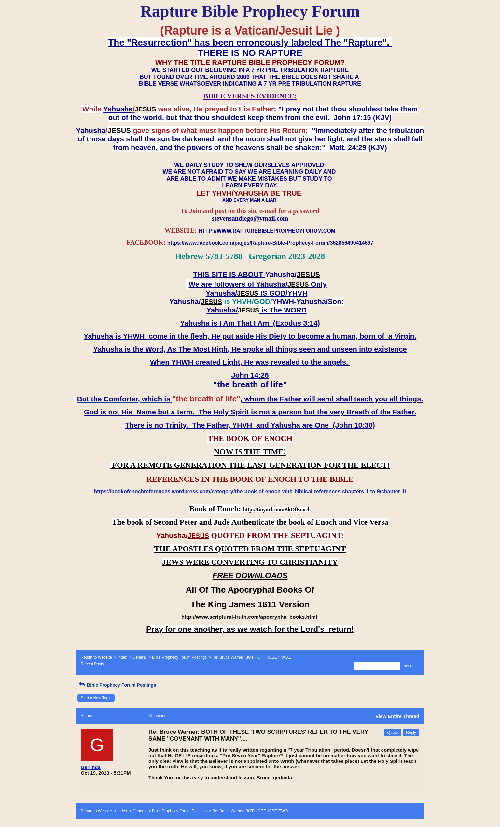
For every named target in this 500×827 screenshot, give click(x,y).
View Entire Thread (397, 716)
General (139, 657)
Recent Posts (92, 664)
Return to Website (96, 657)
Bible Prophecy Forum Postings (179, 657)
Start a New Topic (96, 698)
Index (122, 657)
